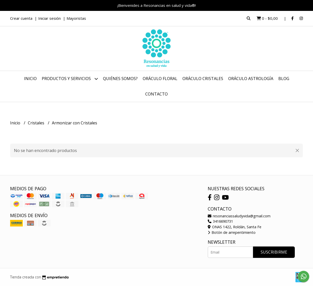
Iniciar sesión (49, 18)
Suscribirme (274, 252)
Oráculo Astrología (250, 78)
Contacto (156, 94)
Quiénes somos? (120, 78)
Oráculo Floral (160, 78)
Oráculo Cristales (202, 78)
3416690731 (220, 221)
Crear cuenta (21, 18)
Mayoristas (76, 18)
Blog (283, 78)
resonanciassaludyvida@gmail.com (239, 216)
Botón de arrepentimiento (232, 232)
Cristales (36, 123)
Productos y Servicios (70, 78)
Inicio (30, 78)
